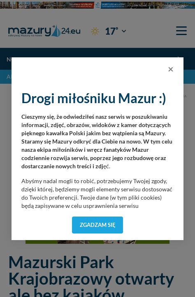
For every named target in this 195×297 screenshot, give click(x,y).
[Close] (170, 68)
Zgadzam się (98, 225)
